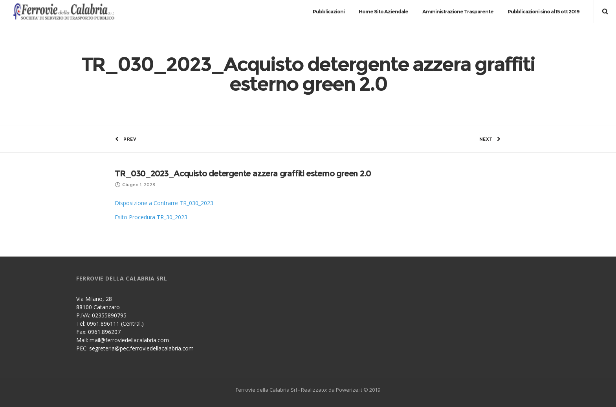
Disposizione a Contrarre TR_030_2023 (164, 203)
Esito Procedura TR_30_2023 (151, 217)
